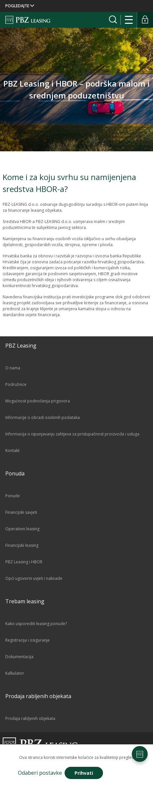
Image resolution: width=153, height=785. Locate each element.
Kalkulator (14, 673)
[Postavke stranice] (140, 754)
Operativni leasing (22, 529)
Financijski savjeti (21, 512)
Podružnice (15, 384)
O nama (12, 368)
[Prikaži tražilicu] (113, 20)
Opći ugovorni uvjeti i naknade (33, 578)
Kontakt (12, 450)
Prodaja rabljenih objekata (30, 718)
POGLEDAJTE (19, 6)
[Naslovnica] (27, 20)
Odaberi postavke (40, 772)
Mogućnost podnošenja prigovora (37, 401)
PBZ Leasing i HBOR (23, 562)
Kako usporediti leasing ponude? (36, 623)
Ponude (12, 496)
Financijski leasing (21, 545)
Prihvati (84, 773)
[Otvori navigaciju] (129, 20)
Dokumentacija (19, 656)
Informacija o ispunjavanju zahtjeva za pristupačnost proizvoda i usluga (72, 434)
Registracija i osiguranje (27, 640)
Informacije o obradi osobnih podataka (42, 417)
